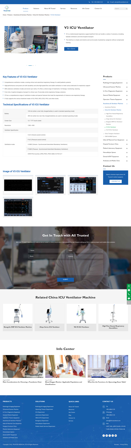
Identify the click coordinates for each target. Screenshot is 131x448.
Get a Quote (71, 49)
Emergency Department (41, 421)
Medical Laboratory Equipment (115, 148)
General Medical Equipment (115, 95)
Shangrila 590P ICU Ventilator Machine (114, 123)
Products (25, 9)
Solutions (36, 9)
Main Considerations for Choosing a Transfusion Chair (22, 382)
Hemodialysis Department (42, 423)
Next (35, 65)
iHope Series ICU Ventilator (113, 119)
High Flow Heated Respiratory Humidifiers (114, 115)
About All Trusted (49, 9)
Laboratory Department (42, 415)
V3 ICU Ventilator (55, 15)
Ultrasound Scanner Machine (115, 87)
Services (63, 9)
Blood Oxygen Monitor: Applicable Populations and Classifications (63, 383)
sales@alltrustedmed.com (113, 421)
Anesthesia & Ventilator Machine (23, 15)
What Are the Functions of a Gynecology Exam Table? (107, 382)
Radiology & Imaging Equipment (115, 83)
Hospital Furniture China (115, 144)
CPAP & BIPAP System (110, 136)
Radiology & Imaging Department (44, 406)
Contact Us (98, 9)
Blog (70, 415)
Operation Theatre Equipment (115, 99)
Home (4, 15)
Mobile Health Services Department (45, 426)
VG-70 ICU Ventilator (112, 130)
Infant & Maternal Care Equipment (115, 140)
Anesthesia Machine (109, 107)
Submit (65, 279)
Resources (74, 9)
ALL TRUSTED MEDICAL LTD (18, 444)
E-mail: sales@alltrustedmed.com (117, 2)
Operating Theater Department (44, 409)
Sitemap (116, 444)
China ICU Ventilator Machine (41, 15)
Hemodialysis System (115, 152)
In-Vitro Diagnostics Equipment (115, 91)
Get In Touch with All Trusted (65, 236)
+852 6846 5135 (110, 415)
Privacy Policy (124, 444)
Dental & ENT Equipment (115, 157)
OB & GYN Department (42, 418)
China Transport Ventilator (111, 134)
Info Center (85, 9)
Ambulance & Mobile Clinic (115, 161)
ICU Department (40, 412)
